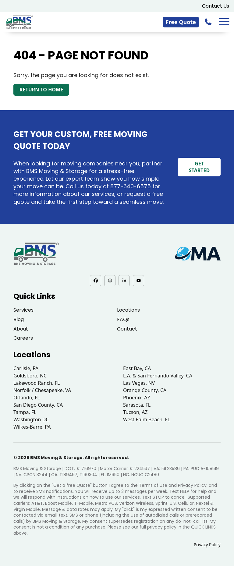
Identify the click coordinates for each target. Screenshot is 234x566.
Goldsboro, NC (30, 375)
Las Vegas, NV (139, 383)
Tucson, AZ (135, 412)
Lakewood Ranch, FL (36, 383)
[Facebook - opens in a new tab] (95, 280)
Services (23, 309)
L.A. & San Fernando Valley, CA (157, 375)
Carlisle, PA (25, 368)
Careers (23, 337)
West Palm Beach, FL (146, 419)
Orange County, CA (144, 390)
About (20, 328)
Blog (18, 319)
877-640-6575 (130, 186)
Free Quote (181, 22)
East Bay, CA (137, 368)
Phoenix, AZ (136, 397)
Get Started (199, 167)
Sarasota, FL (137, 405)
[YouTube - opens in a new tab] (138, 280)
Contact (127, 328)
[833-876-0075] (209, 22)
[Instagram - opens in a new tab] (110, 280)
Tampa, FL (25, 412)
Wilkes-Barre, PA (32, 426)
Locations (128, 309)
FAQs (123, 319)
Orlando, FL (26, 397)
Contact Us (215, 5)
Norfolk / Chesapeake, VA (42, 390)
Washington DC (31, 419)
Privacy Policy (207, 544)
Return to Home (41, 89)
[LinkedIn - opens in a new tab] (124, 280)
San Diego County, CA (38, 405)
